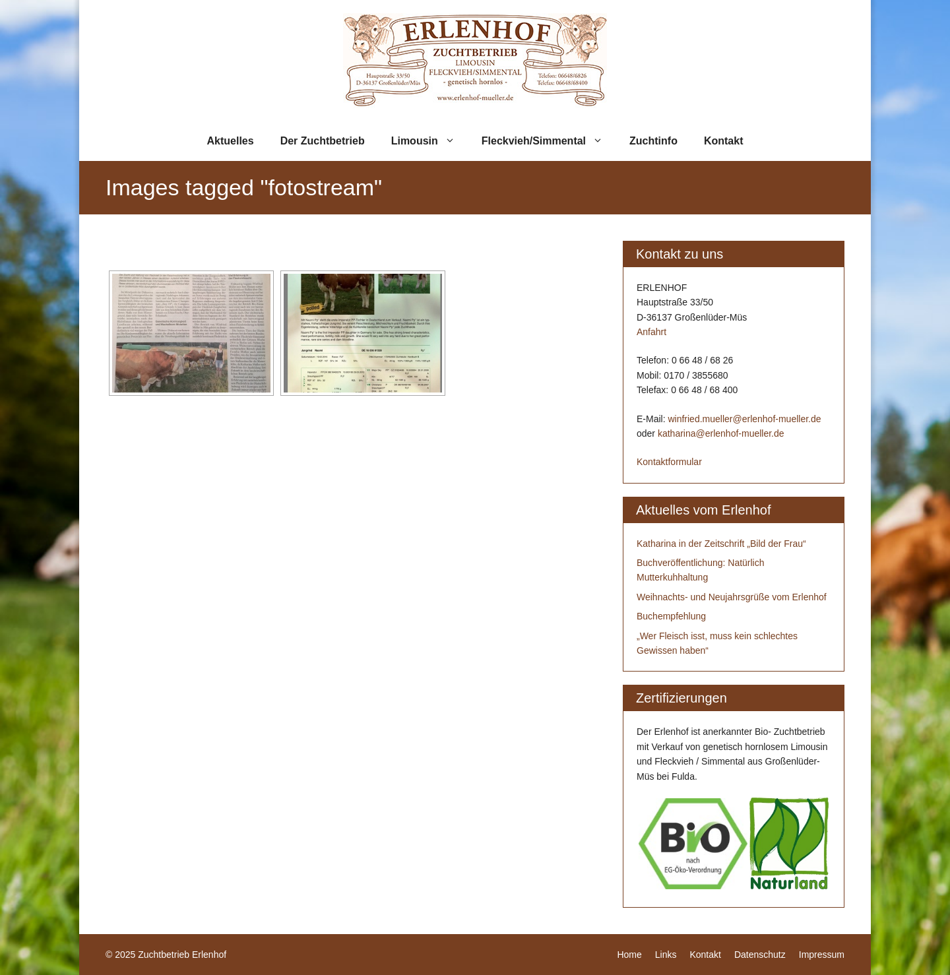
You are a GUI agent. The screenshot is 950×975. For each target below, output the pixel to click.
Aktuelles (230, 140)
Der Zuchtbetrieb (322, 140)
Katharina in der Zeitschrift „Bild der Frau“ (721, 543)
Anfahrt (651, 332)
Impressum (821, 954)
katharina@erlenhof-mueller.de (721, 433)
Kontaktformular (669, 461)
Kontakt (724, 140)
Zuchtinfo (653, 140)
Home (629, 954)
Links (666, 954)
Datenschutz (760, 954)
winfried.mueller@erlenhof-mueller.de (744, 419)
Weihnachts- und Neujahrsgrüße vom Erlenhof (732, 597)
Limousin (429, 141)
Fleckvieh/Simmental (549, 141)
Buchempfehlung (671, 616)
